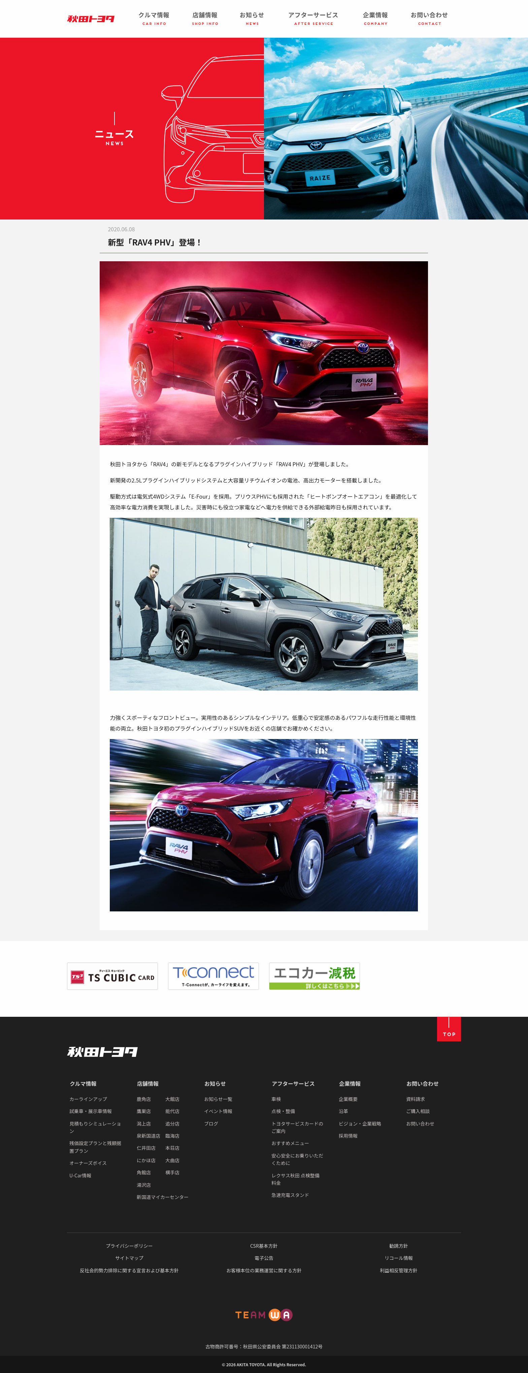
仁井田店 (146, 1147)
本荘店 (172, 1147)
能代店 (172, 1111)
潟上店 (144, 1123)
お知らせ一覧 (218, 1099)
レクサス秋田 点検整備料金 (295, 1179)
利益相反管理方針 (399, 1270)
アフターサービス (293, 1083)
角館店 (144, 1172)
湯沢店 (144, 1184)
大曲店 (172, 1160)
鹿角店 (144, 1099)
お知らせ (215, 1083)
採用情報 (348, 1135)
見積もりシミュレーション (95, 1127)
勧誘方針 (398, 1245)
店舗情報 (148, 1083)
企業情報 (350, 1083)
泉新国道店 (148, 1135)
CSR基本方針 (264, 1245)
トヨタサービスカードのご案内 (297, 1127)
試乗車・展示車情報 (90, 1111)
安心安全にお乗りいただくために (297, 1159)
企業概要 (348, 1099)
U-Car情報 (80, 1175)
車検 (276, 1099)
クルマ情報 (83, 1083)
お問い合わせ (422, 1083)
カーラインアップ (88, 1099)
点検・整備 (283, 1111)
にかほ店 (146, 1160)
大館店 (172, 1099)
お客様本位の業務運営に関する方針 (264, 1270)
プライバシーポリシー (129, 1245)
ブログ (211, 1123)
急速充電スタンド (290, 1195)
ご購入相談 (418, 1111)
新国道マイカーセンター (163, 1197)
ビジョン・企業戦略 (360, 1123)
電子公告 (264, 1257)
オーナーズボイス (88, 1163)
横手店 (172, 1172)
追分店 (172, 1123)
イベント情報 (218, 1111)
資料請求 (415, 1099)
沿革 (343, 1111)
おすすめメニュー (290, 1143)
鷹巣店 (144, 1111)
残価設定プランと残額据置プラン (95, 1147)
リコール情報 (399, 1257)
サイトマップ (129, 1257)
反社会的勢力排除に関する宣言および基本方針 (129, 1270)
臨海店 (172, 1135)
